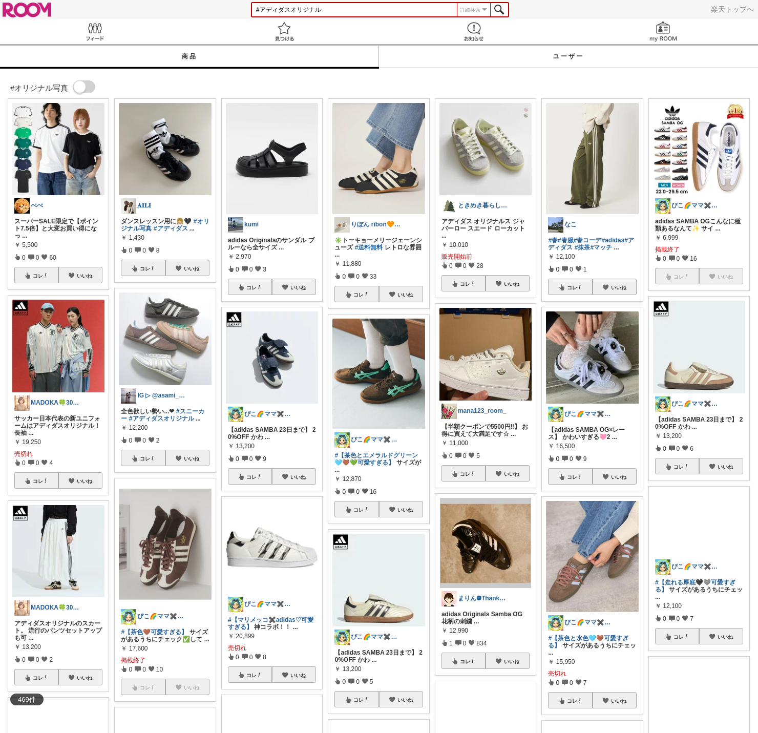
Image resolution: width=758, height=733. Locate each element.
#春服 (566, 240)
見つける (284, 31)
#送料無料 (369, 247)
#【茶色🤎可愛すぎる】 (154, 632)
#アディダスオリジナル (161, 418)
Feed (95, 31)
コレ (40, 275)
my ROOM (663, 31)
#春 (553, 240)
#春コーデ (588, 240)
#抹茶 (583, 247)
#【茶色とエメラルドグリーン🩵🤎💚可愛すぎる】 (376, 459)
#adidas (612, 240)
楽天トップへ (732, 9)
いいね (84, 275)
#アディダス (171, 228)
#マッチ (601, 247)
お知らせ (473, 31)
